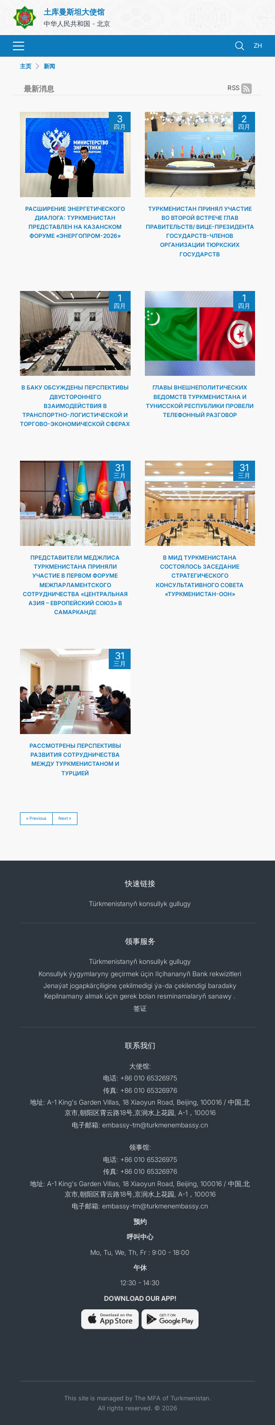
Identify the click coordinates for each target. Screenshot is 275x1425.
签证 (140, 1008)
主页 (25, 66)
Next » (64, 818)
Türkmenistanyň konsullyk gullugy (140, 903)
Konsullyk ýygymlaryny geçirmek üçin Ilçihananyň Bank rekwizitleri (139, 974)
